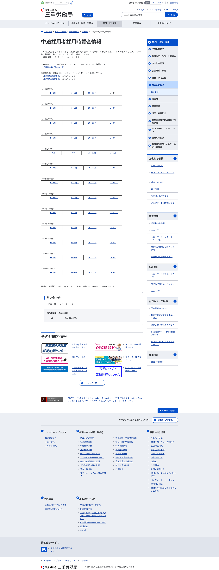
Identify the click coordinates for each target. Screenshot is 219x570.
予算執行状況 (158, 49)
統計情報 (155, 92)
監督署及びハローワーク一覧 (93, 517)
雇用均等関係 (158, 138)
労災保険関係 (121, 443)
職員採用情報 (157, 363)
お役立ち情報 (163, 158)
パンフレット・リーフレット (164, 130)
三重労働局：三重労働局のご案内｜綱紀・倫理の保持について (93, 510)
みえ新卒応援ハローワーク (92, 454)
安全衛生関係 (158, 63)
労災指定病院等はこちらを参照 (162, 248)
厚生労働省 (174, 3)
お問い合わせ (155, 10)
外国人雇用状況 (159, 113)
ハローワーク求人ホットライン (162, 276)
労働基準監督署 (158, 224)
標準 (147, 3)
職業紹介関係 (121, 446)
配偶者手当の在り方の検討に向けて (162, 344)
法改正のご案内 (87, 435)
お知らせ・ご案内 (163, 301)
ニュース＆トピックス (56, 430)
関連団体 (84, 521)
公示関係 (119, 466)
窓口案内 (49, 495)
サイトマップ (172, 10)
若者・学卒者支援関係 (90, 450)
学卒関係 (156, 106)
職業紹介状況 (158, 85)
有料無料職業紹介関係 (90, 458)
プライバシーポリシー (65, 555)
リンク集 (47, 555)
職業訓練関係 (121, 450)
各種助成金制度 (122, 462)
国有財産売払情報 (159, 309)
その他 (83, 525)
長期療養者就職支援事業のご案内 (162, 317)
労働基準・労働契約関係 (126, 435)
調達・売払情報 (158, 182)
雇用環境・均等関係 (124, 458)
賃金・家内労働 (159, 78)
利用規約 (84, 555)
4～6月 (53, 93)
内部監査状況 (86, 503)
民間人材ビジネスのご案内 (162, 326)
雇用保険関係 (86, 446)
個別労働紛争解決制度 (90, 462)
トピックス (50, 439)
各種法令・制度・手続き (92, 430)
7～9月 (74, 93)
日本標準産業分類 (52, 76)
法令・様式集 (157, 166)
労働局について (88, 495)
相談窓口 (163, 267)
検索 (173, 15)
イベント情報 (51, 443)
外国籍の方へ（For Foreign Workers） (163, 334)
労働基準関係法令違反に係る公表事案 (164, 145)
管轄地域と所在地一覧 (54, 67)
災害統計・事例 (159, 70)
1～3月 (113, 108)
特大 (159, 3)
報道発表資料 (51, 435)
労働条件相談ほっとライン (162, 284)
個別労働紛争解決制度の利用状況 (164, 121)
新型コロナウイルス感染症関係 (93, 471)
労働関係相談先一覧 (54, 503)
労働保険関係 (86, 443)
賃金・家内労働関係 (124, 439)
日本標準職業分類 (52, 79)
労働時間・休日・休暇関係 (164, 56)
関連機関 (163, 216)
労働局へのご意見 (165, 419)
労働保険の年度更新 (160, 196)
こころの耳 (156, 291)
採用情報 (163, 356)
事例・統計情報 (161, 42)
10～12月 (92, 93)
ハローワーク (157, 231)
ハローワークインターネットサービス (162, 239)
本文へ (142, 10)
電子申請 (155, 189)
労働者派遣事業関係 (124, 454)
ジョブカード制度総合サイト (162, 204)
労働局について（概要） (91, 499)
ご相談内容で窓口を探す (55, 499)
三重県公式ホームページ (161, 257)
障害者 (155, 99)
